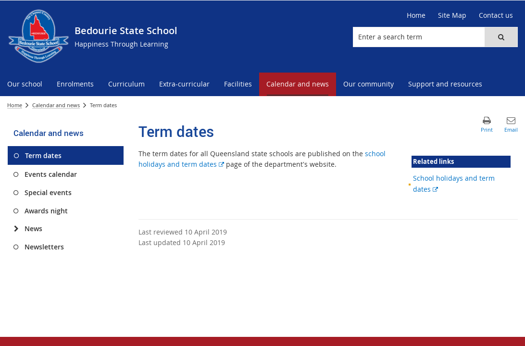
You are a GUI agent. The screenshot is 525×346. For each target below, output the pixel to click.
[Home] (416, 15)
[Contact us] (496, 15)
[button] (501, 37)
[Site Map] (452, 15)
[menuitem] (25, 84)
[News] (16, 228)
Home (14, 105)
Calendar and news (56, 105)
